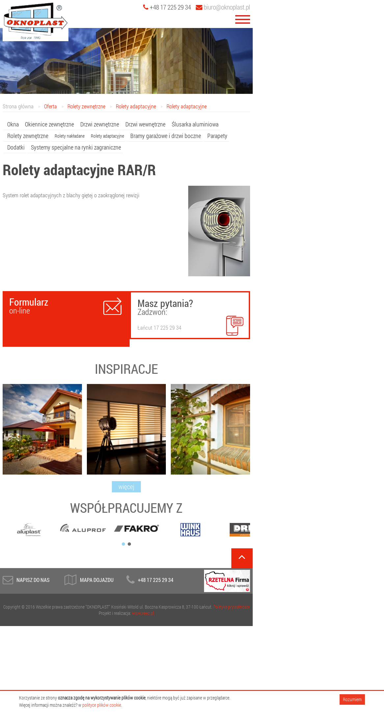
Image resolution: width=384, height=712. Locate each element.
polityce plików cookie (101, 705)
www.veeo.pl (143, 613)
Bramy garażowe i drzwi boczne (165, 136)
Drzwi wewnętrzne (145, 124)
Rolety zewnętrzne (86, 106)
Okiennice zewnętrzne (49, 124)
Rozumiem (352, 699)
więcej (126, 486)
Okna (13, 124)
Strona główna (18, 106)
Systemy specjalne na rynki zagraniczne (76, 147)
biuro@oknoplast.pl (223, 7)
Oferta (50, 106)
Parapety (217, 136)
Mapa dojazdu (97, 579)
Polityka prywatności (231, 607)
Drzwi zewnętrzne (99, 124)
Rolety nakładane (70, 136)
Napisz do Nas (33, 579)
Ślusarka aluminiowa (195, 124)
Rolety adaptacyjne (136, 106)
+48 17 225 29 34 (155, 579)
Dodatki (16, 147)
